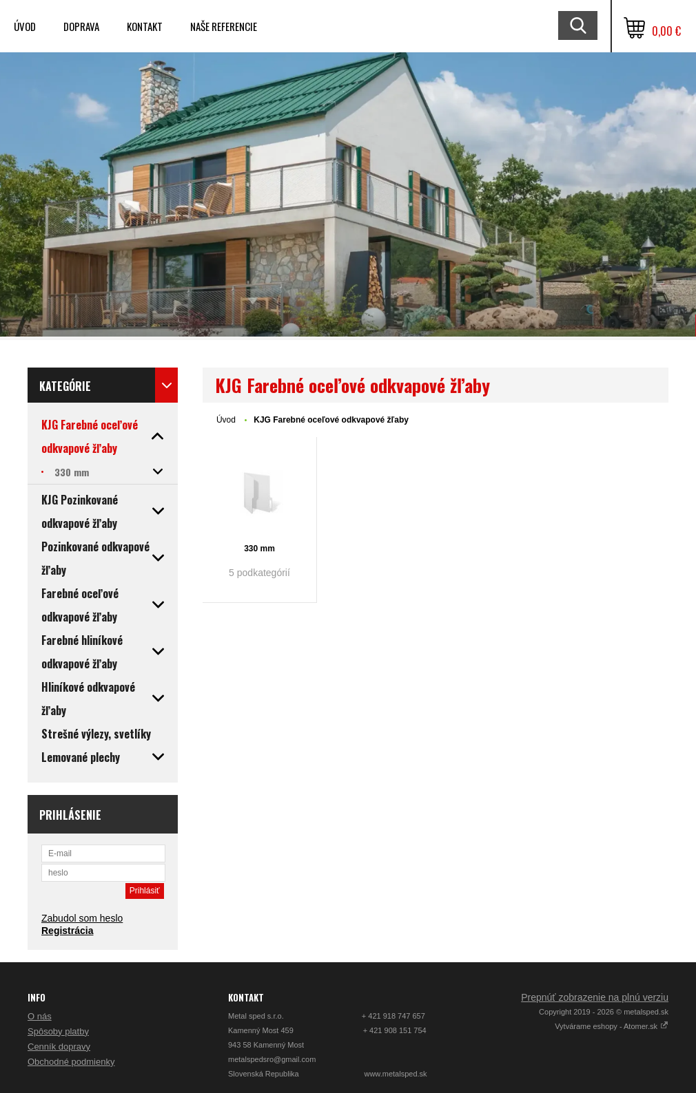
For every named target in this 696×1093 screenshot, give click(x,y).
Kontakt (145, 26)
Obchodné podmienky (71, 1062)
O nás (40, 1016)
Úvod (25, 26)
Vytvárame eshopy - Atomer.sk (611, 1026)
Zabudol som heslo (82, 918)
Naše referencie (223, 26)
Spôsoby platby (58, 1031)
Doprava (81, 26)
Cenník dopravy (59, 1046)
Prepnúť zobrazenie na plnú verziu (594, 997)
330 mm (259, 548)
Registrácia (67, 930)
